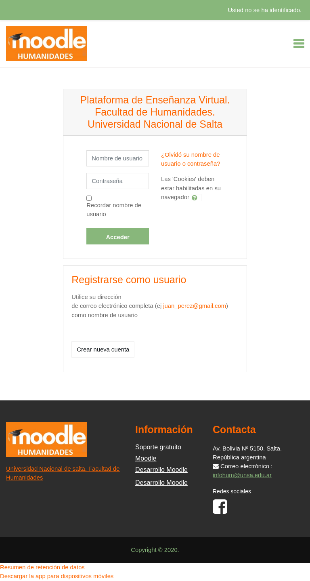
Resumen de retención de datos (42, 567)
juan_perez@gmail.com (194, 306)
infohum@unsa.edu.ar (242, 475)
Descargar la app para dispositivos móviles (56, 576)
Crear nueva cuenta (103, 349)
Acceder (117, 237)
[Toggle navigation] (298, 44)
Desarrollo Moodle (161, 469)
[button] (196, 197)
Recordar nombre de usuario (113, 209)
